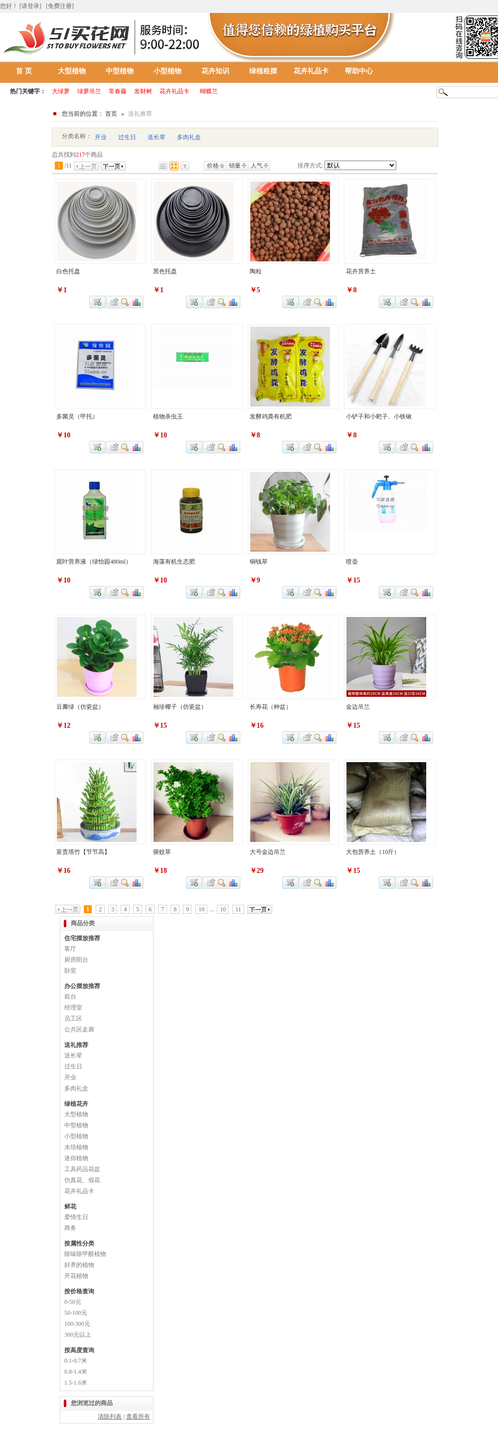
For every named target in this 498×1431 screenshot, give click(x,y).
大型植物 (72, 71)
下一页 (113, 166)
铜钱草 (259, 561)
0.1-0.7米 (75, 1360)
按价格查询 (79, 1291)
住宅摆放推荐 (82, 938)
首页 (111, 113)
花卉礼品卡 (311, 71)
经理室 (73, 1007)
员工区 (73, 1018)
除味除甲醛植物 (85, 1253)
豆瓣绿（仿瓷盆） (80, 706)
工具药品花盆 (82, 1169)
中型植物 (120, 71)
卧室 (70, 970)
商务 (70, 1228)
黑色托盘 (165, 271)
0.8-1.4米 (75, 1371)
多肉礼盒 (189, 137)
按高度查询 (79, 1350)
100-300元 (77, 1323)
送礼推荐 (76, 1044)
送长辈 (157, 137)
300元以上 (77, 1334)
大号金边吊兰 (268, 851)
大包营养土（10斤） (373, 851)
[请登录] (30, 5)
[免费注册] (60, 5)
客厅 (70, 948)
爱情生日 (76, 1217)
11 (238, 909)
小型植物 (167, 71)
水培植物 (76, 1147)
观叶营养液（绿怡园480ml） (94, 561)
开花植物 (76, 1275)
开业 (101, 137)
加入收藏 (113, 302)
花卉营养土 (361, 271)
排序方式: (310, 165)
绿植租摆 (263, 71)
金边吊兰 (358, 706)
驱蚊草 (162, 851)
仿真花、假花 (82, 1180)
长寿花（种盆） (271, 706)
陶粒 (256, 271)
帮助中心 (359, 71)
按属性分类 (79, 1243)
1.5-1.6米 (75, 1382)
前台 (70, 996)
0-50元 (72, 1301)
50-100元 (75, 1312)
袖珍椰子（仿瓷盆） (180, 706)
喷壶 (352, 561)
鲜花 (70, 1206)
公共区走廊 (79, 1029)
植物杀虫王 (168, 416)
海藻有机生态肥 (174, 561)
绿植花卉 (76, 1103)
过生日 (127, 137)
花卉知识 (215, 71)
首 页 (24, 71)
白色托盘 (68, 271)
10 (201, 909)
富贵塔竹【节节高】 (83, 851)
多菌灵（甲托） (77, 416)
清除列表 (110, 1416)
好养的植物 (79, 1264)
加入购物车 (387, 302)
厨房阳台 (76, 959)
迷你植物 (76, 1158)
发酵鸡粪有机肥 (271, 416)
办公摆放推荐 (82, 986)
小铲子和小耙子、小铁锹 (379, 416)
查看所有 (138, 1416)
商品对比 (137, 302)
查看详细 (125, 302)
